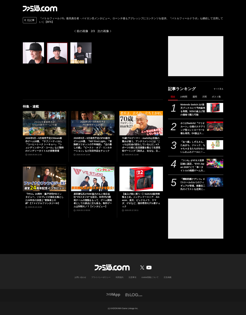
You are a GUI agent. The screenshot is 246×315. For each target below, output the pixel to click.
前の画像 (82, 31)
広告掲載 (167, 277)
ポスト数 (216, 96)
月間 (204, 96)
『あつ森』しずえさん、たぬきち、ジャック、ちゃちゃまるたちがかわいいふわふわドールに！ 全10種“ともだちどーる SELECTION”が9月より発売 (192, 147)
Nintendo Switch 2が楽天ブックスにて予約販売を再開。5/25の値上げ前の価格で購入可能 (192, 109)
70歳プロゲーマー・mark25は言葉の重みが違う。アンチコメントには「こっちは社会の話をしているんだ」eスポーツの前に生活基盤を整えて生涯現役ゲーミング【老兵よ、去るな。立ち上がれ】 (141, 144)
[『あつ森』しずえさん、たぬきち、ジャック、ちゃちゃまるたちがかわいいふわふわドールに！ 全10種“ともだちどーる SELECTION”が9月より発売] (215, 144)
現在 (173, 96)
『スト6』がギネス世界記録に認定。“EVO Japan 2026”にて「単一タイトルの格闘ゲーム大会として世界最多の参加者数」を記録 (192, 165)
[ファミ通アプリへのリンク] (113, 294)
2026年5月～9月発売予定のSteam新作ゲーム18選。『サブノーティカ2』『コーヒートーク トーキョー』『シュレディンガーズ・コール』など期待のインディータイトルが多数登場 (44, 144)
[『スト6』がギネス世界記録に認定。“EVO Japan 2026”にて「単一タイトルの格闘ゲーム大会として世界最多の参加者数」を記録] (215, 163)
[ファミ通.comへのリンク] (40, 8)
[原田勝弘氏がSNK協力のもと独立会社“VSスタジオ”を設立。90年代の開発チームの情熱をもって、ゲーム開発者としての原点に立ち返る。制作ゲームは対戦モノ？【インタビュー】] (93, 179)
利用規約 (119, 277)
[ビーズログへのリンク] (133, 294)
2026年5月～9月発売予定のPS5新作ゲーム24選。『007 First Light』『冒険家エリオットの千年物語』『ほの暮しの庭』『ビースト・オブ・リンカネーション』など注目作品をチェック (93, 144)
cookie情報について (150, 277)
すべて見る (218, 89)
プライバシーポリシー (101, 277)
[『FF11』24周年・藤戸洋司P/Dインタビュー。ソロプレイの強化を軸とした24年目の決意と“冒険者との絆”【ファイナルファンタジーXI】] (44, 179)
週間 (194, 96)
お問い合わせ (80, 277)
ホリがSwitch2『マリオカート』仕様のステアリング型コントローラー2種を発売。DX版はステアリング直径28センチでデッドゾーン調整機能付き (193, 128)
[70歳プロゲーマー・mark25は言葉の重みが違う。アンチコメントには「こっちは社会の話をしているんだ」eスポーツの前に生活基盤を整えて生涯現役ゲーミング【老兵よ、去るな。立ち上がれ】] (141, 123)
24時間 (183, 96)
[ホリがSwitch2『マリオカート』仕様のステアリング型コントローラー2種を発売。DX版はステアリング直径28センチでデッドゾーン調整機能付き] (215, 126)
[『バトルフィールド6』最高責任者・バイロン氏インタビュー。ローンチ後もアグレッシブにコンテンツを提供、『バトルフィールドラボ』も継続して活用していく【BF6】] (33, 53)
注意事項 (132, 277)
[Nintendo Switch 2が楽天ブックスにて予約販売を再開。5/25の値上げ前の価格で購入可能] (215, 107)
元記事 (29, 20)
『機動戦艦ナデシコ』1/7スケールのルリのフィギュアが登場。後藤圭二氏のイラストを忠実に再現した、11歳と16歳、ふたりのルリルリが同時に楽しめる (192, 184)
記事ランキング (182, 89)
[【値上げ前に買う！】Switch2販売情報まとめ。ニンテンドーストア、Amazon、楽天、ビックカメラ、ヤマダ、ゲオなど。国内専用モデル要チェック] (141, 179)
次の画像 (103, 31)
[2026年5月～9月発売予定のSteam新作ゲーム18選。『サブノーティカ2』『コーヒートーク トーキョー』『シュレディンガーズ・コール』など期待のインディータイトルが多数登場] (44, 123)
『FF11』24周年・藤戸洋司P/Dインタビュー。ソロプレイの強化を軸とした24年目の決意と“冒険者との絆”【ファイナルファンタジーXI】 (44, 199)
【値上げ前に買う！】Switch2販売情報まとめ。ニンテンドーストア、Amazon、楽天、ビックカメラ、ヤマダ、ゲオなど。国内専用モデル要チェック (141, 200)
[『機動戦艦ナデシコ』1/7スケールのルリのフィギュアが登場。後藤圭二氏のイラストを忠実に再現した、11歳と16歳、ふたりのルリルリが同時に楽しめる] (215, 182)
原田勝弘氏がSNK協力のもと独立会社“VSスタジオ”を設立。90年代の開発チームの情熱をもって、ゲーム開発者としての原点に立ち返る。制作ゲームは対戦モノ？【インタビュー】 (93, 200)
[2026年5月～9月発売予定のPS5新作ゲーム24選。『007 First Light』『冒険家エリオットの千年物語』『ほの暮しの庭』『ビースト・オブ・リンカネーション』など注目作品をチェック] (93, 123)
